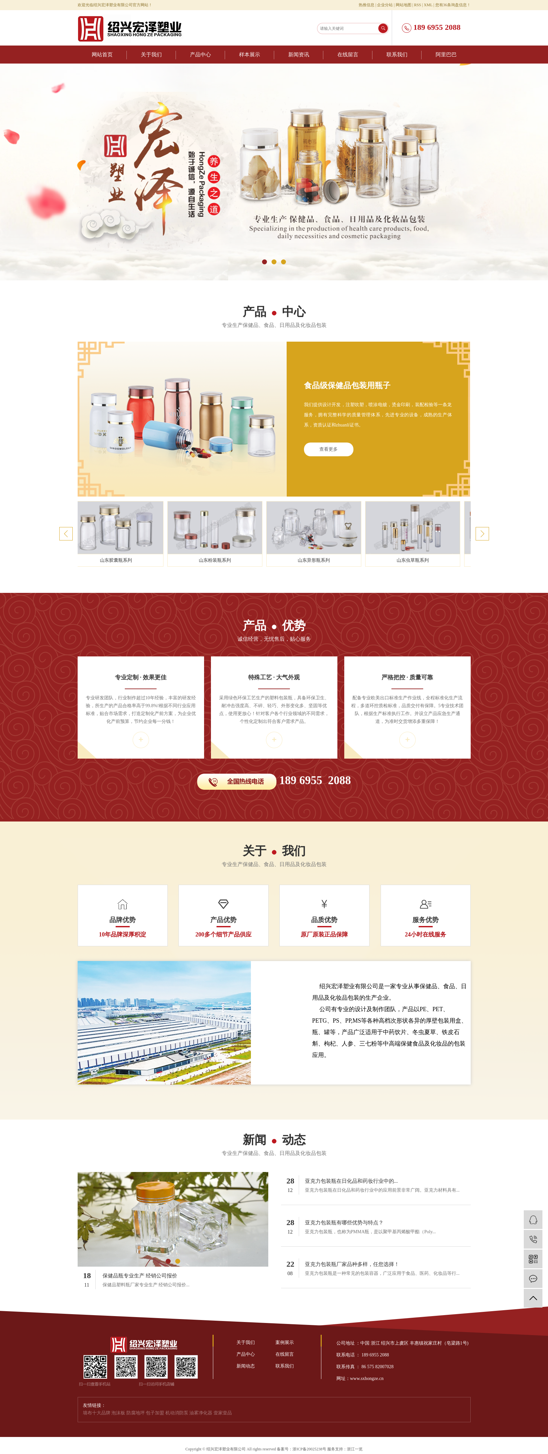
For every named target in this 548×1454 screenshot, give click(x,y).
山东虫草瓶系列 (414, 560)
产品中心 (200, 54)
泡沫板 (118, 1412)
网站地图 (403, 5)
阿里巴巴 (446, 54)
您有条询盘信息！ (453, 5)
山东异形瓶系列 (315, 560)
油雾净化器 (201, 1412)
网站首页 (102, 54)
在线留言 (347, 54)
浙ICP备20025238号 (309, 1449)
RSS (417, 5)
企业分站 (385, 5)
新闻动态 (245, 1366)
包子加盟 (155, 1412)
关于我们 (151, 54)
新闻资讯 (298, 54)
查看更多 (328, 449)
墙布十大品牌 (97, 1412)
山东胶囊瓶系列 (117, 560)
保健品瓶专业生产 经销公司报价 (140, 1275)
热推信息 (366, 5)
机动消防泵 (177, 1412)
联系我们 (397, 54)
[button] (264, 261)
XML (428, 5)
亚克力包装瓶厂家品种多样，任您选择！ (352, 1264)
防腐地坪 (136, 1412)
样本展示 (249, 54)
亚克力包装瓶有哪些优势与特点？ (344, 1222)
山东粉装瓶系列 (216, 560)
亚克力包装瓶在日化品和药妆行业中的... (351, 1181)
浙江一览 (355, 1449)
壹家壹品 (223, 1412)
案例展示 (284, 1342)
